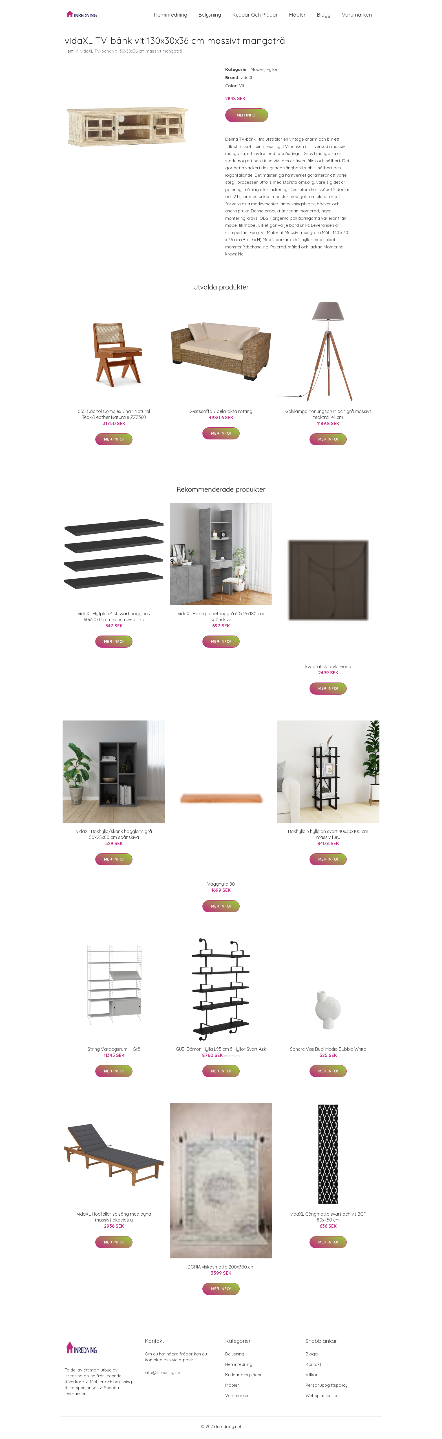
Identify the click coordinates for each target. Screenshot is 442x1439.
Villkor (312, 1377)
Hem (69, 54)
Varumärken (357, 16)
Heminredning (170, 16)
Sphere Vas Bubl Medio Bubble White (328, 1052)
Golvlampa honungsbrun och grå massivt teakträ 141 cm (328, 417)
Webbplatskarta (321, 1398)
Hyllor (272, 72)
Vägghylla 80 (221, 887)
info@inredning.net (163, 1375)
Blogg (324, 16)
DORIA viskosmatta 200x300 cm (221, 1269)
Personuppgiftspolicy (327, 1388)
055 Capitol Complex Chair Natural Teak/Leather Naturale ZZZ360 (114, 417)
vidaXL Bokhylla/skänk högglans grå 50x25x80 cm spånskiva (114, 837)
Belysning (209, 16)
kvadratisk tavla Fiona (328, 669)
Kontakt (313, 1367)
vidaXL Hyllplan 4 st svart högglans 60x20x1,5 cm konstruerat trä (114, 619)
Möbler (297, 16)
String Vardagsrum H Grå (114, 1052)
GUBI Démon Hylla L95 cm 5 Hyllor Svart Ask (221, 1052)
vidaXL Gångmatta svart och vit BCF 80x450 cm (328, 1220)
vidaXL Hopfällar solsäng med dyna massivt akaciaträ (114, 1220)
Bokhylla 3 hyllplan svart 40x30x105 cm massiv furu (328, 837)
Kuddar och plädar (255, 16)
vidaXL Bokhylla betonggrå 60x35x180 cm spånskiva (221, 619)
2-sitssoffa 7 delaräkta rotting (221, 414)
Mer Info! (247, 118)
